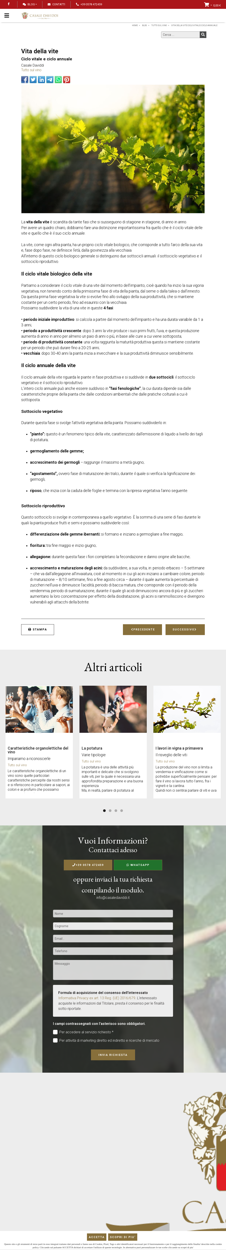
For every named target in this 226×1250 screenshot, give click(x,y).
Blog (29, 4)
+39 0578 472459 (88, 865)
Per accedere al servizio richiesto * (83, 1032)
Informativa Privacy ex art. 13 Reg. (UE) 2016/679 (96, 998)
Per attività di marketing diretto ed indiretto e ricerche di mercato (106, 1040)
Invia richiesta (113, 1055)
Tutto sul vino (31, 70)
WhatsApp (137, 865)
